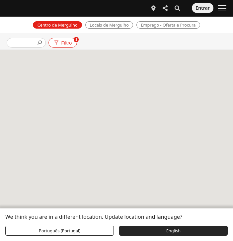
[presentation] (23, 43)
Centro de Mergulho (58, 25)
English (173, 231)
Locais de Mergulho (109, 25)
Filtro (65, 42)
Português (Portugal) (59, 231)
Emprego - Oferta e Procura (168, 25)
